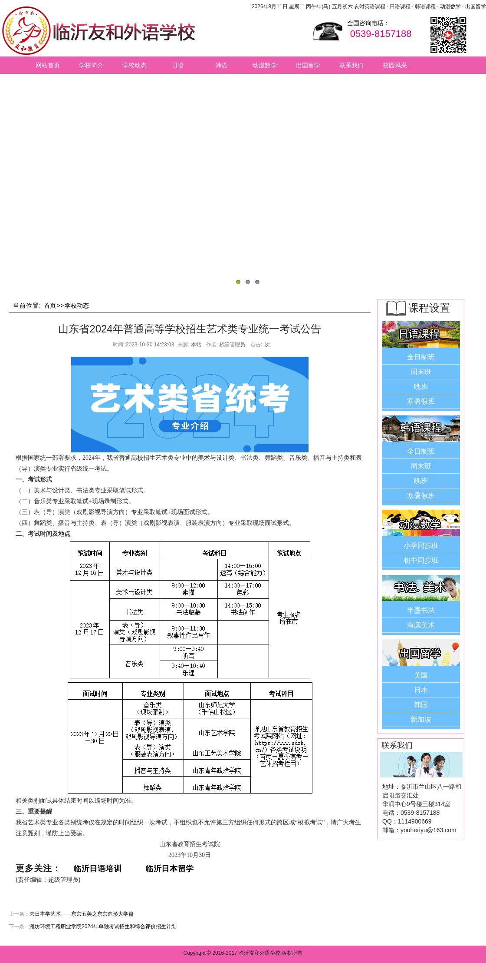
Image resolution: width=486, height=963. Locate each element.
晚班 (421, 386)
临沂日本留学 (169, 868)
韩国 (421, 704)
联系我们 (351, 65)
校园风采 (395, 65)
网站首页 (48, 65)
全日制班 (421, 357)
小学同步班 (421, 545)
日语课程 (400, 6)
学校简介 (91, 65)
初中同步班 (421, 560)
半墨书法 (421, 610)
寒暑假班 (421, 401)
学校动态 (134, 65)
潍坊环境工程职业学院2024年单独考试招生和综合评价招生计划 (103, 926)
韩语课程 (425, 6)
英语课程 (374, 6)
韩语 (221, 65)
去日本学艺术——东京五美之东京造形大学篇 (82, 914)
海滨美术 (421, 625)
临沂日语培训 (98, 868)
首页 (50, 305)
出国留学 (475, 6)
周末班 (420, 371)
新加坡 (420, 719)
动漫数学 (450, 6)
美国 (421, 675)
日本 (421, 690)
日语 (178, 65)
